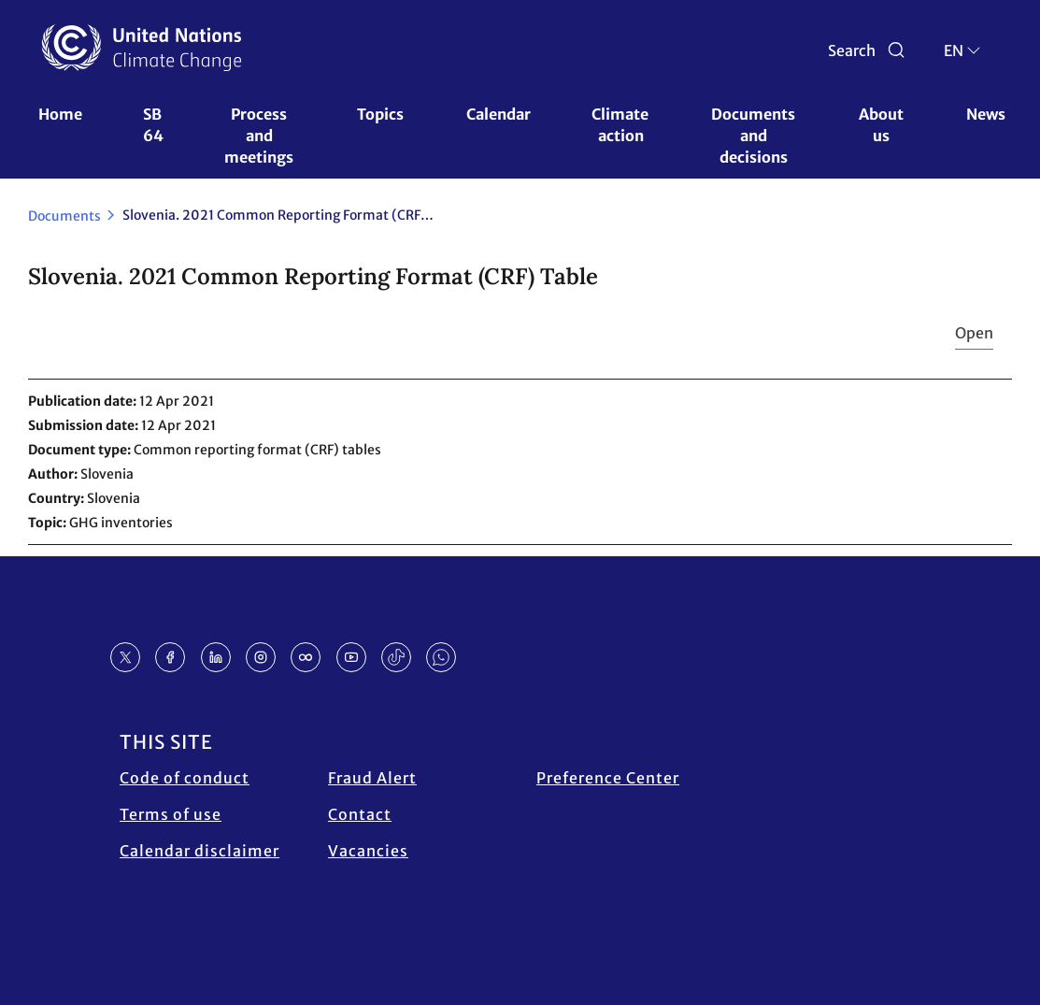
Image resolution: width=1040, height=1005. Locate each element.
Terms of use (170, 814)
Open (974, 332)
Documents (64, 216)
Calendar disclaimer (199, 850)
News (985, 114)
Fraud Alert (372, 777)
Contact (360, 814)
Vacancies (368, 850)
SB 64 (153, 125)
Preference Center (607, 777)
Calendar (498, 114)
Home (60, 114)
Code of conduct (184, 777)
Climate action (621, 125)
